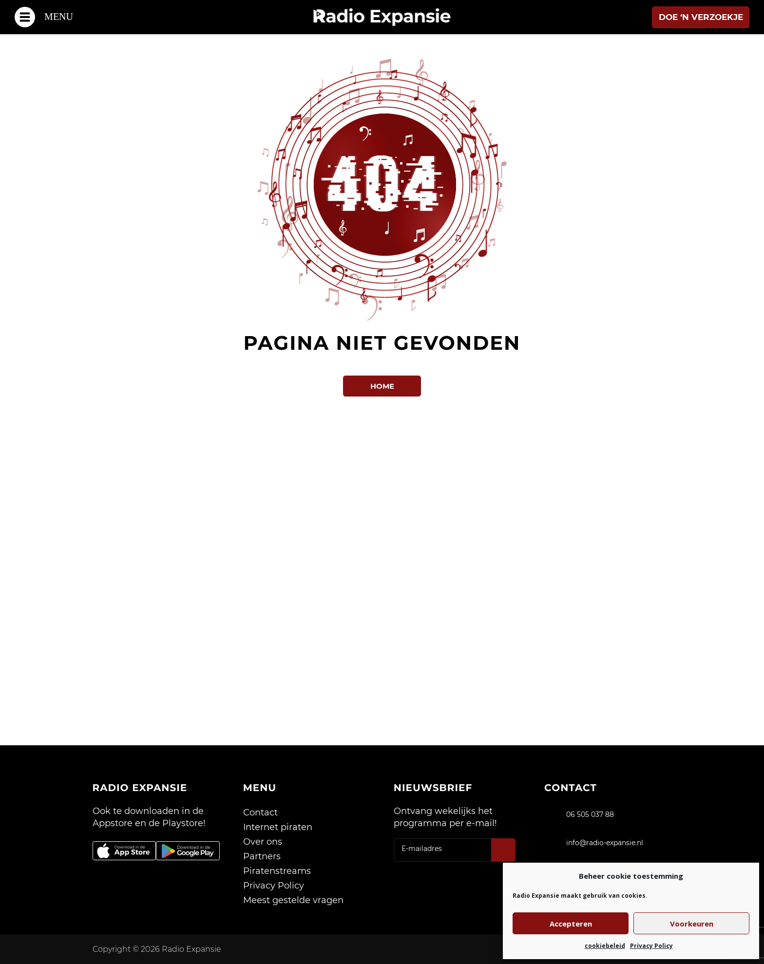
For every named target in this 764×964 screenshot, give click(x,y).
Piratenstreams (277, 871)
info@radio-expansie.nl (604, 842)
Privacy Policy (651, 946)
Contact (260, 812)
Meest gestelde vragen (293, 900)
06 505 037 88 (590, 814)
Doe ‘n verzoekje (701, 17)
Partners (262, 856)
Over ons (262, 841)
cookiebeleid (605, 946)
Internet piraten (277, 827)
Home (382, 386)
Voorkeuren (691, 923)
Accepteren (571, 923)
